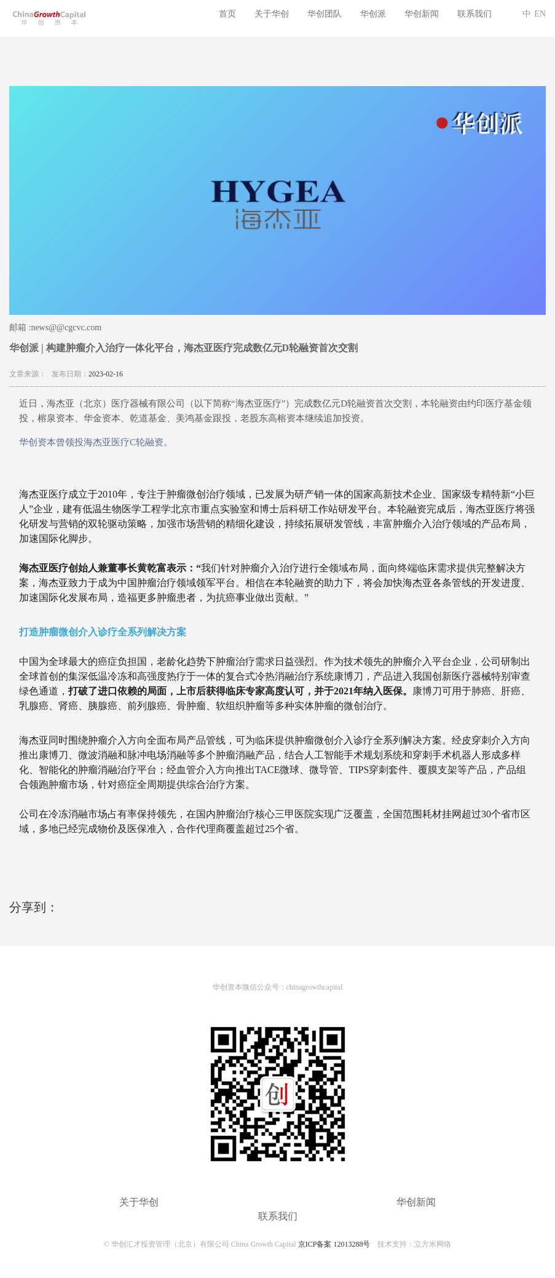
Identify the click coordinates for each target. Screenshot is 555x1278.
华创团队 (324, 13)
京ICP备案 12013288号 (334, 1244)
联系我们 (474, 13)
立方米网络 (432, 1244)
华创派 (373, 13)
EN (540, 13)
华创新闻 (421, 13)
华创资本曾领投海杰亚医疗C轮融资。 (96, 442)
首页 (227, 13)
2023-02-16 (106, 374)
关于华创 (271, 13)
